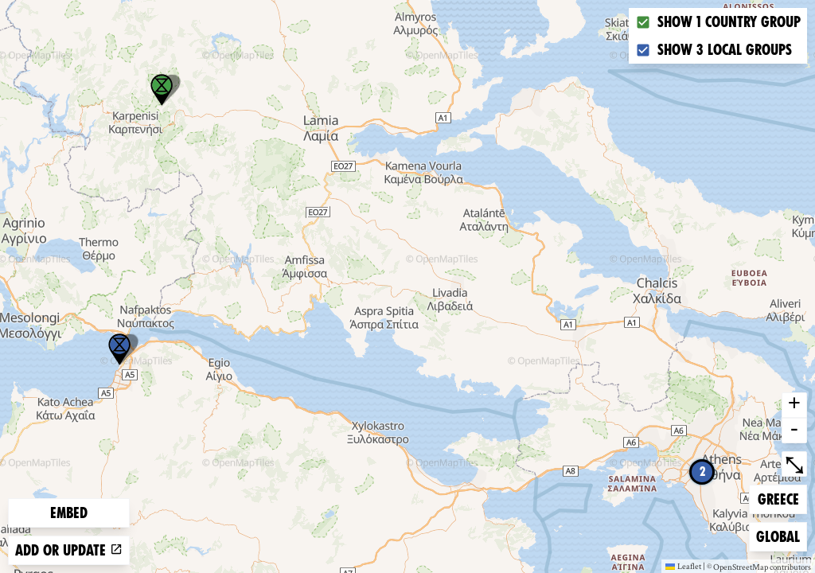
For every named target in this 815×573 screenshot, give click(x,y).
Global (781, 535)
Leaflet (683, 565)
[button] (119, 349)
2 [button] (702, 471)
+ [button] (794, 405)
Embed (69, 513)
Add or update (69, 550)
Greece (782, 498)
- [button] (794, 430)
